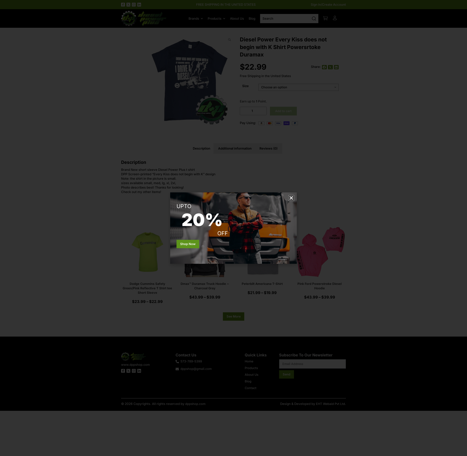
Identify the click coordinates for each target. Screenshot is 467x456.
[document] (233, 228)
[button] (291, 198)
